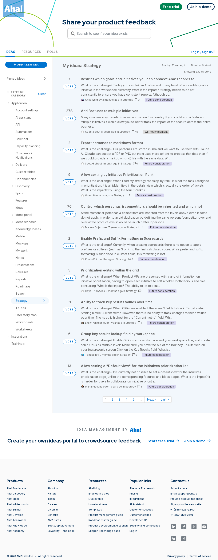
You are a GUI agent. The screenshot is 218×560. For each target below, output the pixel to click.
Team (51, 498)
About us (53, 488)
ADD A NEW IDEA (26, 64)
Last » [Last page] (165, 399)
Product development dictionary (108, 525)
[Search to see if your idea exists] (111, 33)
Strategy (128, 99)
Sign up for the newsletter (186, 504)
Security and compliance (145, 525)
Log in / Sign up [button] (203, 52)
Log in (133, 530)
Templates (95, 509)
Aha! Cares (54, 520)
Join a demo (197, 441)
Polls (52, 52)
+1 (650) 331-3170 (181, 514)
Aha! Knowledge (17, 525)
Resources (31, 52)
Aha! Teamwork (16, 520)
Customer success (141, 509)
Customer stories (140, 514)
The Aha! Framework (142, 488)
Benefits (53, 514)
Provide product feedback (186, 498)
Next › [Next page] (151, 399)
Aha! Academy (15, 530)
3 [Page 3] (119, 399)
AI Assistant (137, 504)
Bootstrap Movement (61, 525)
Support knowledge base (104, 530)
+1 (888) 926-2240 (182, 509)
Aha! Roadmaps (16, 488)
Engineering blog (99, 493)
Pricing (134, 493)
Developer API (138, 520)
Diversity (53, 509)
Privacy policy (176, 556)
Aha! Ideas (13, 498)
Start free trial (163, 441)
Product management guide (105, 514)
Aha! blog (94, 488)
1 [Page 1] (105, 399)
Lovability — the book (61, 530)
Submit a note (178, 488)
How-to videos (97, 504)
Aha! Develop (15, 514)
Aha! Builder (14, 509)
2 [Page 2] (112, 399)
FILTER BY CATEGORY (16, 94)
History (52, 493)
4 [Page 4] (126, 399)
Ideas (10, 52)
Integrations (137, 498)
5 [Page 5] (133, 399)
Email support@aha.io (183, 493)
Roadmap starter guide (102, 520)
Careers (53, 504)
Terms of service (200, 556)
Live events (95, 498)
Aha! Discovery (16, 493)
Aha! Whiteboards (18, 504)
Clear (42, 94)
